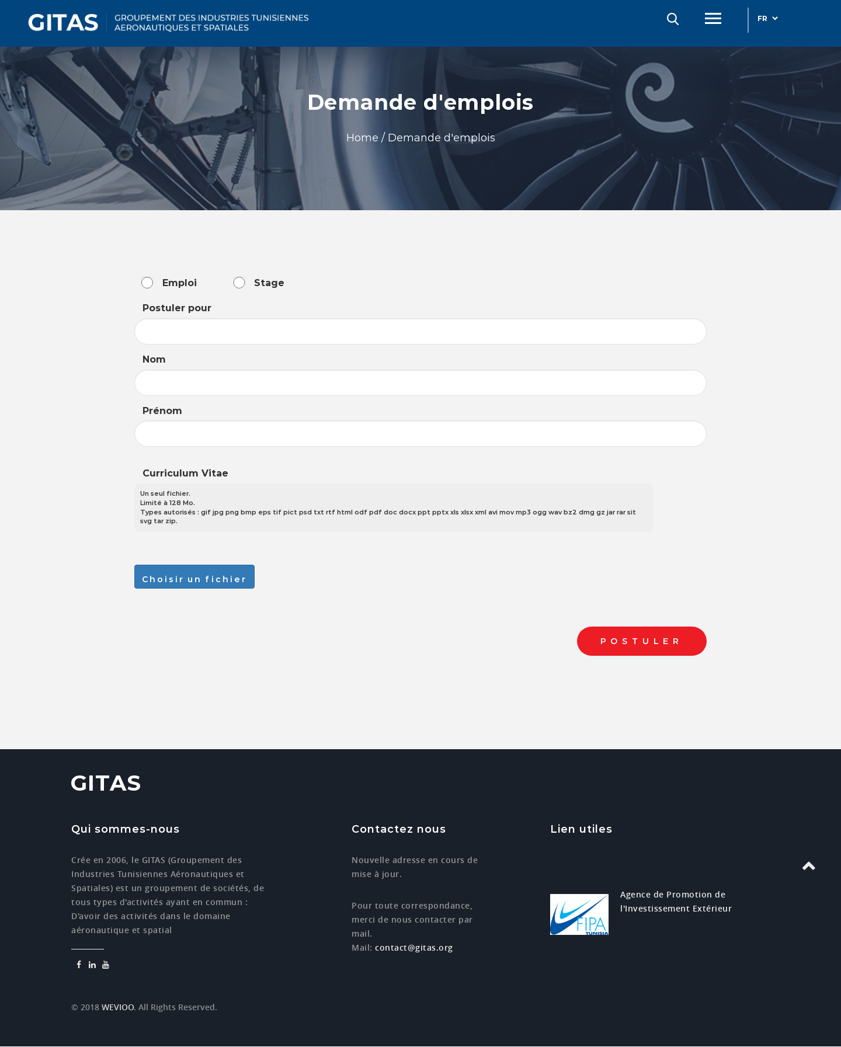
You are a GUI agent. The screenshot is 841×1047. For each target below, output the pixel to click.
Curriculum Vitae (185, 473)
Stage (269, 282)
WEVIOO (116, 1007)
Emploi (179, 282)
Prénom (162, 410)
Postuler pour (177, 308)
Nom (154, 359)
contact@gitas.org (414, 947)
